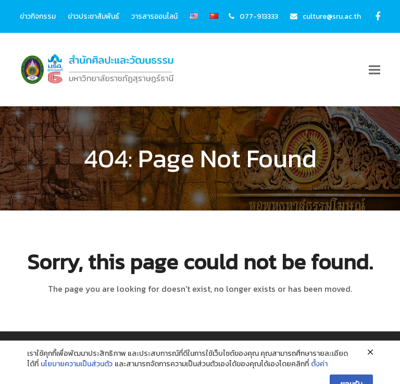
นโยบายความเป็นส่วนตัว (77, 375)
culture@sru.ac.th (332, 16)
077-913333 (259, 16)
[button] (374, 70)
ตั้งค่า (319, 375)
